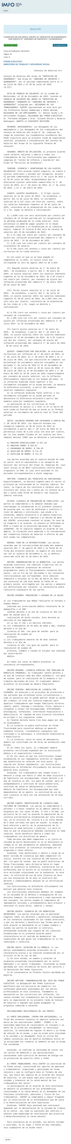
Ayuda (7, 1139)
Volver (5, 11)
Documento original (10, 45)
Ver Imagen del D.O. (60, 45)
